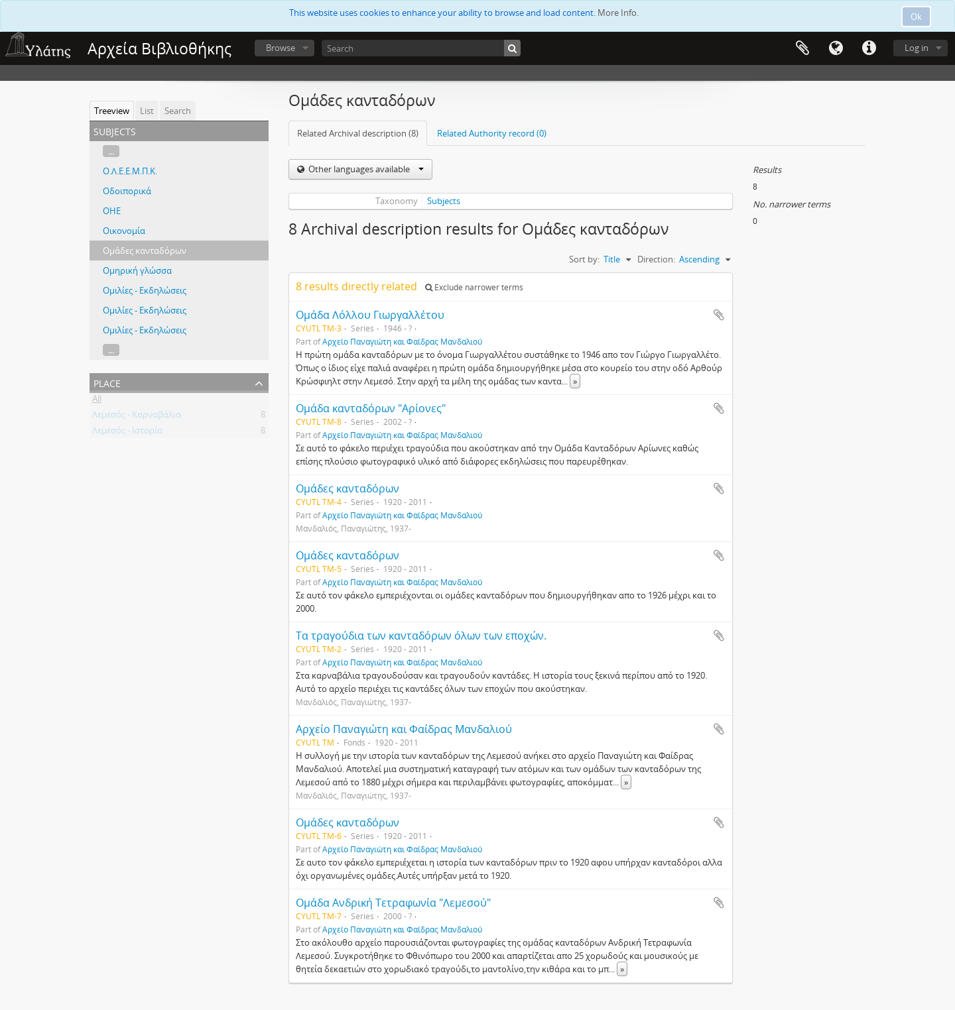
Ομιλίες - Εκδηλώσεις (144, 290)
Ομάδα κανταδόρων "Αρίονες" (371, 408)
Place (107, 382)
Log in (916, 48)
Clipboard (802, 48)
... (111, 151)
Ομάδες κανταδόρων (144, 250)
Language (835, 48)
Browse (280, 48)
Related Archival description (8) (357, 133)
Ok (916, 17)
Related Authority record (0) (491, 133)
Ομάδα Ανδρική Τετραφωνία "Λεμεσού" (393, 902)
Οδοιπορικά (127, 191)
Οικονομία (124, 231)
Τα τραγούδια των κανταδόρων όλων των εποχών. (421, 635)
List (147, 111)
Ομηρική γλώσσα (137, 270)
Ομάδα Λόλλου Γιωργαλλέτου (370, 315)
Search (177, 111)
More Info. (618, 13)
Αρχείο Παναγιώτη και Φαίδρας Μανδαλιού (402, 341)
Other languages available (365, 169)
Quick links (868, 48)
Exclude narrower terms (474, 287)
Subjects (443, 201)
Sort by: (584, 259)
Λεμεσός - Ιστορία (127, 433)
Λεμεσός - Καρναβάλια (136, 417)
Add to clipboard (719, 314)
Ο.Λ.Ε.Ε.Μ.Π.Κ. (130, 171)
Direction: (656, 259)
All (96, 401)
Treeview (111, 111)
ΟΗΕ (112, 211)
